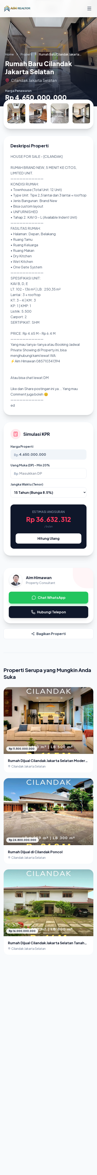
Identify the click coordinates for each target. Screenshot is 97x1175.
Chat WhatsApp (49, 597)
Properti (26, 54)
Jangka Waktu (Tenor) (26, 484)
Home (9, 54)
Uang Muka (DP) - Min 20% (30, 465)
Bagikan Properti (48, 633)
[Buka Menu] (89, 8)
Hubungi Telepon (48, 612)
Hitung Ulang (48, 538)
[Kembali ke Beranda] (17, 8)
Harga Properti (21, 446)
